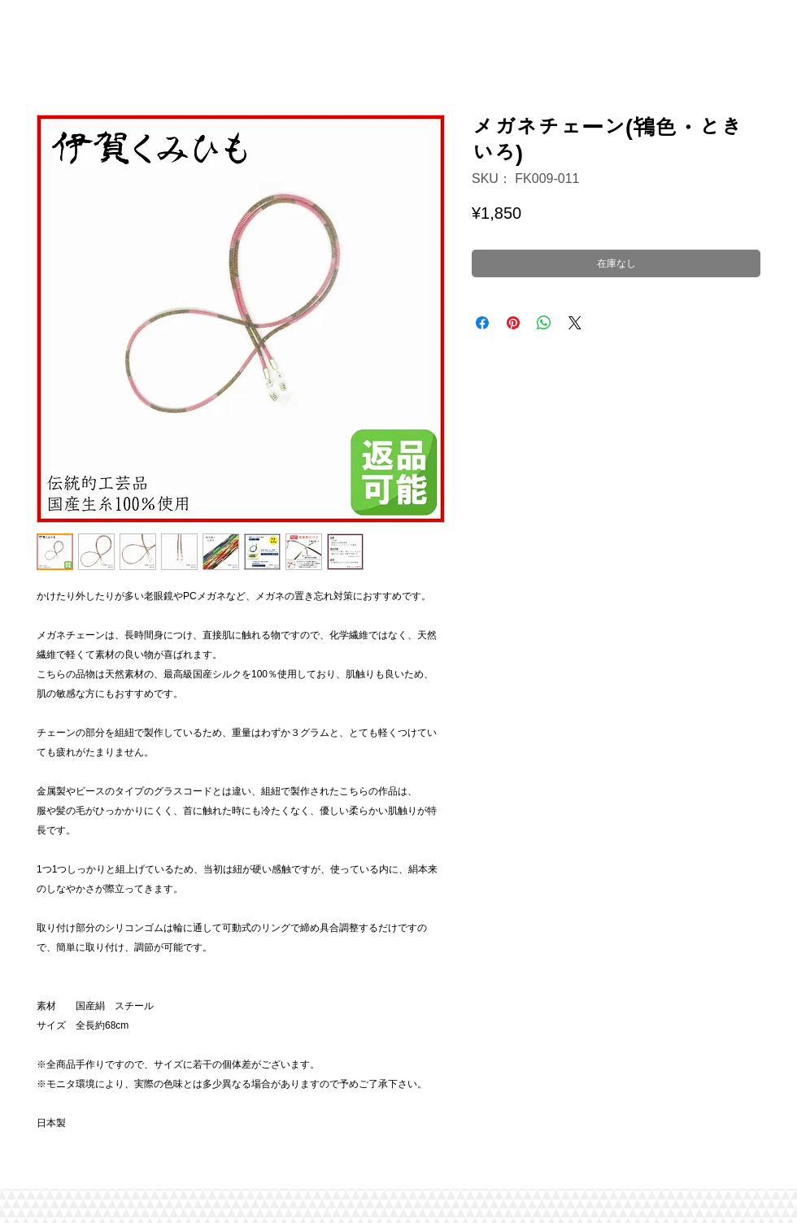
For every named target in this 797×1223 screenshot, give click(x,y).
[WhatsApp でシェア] (544, 323)
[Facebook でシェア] (482, 323)
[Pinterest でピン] (513, 323)
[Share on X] (575, 323)
